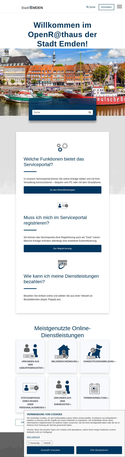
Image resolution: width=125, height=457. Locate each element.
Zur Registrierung (62, 248)
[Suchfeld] (60, 112)
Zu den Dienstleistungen (62, 190)
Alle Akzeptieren (99, 450)
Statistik (47, 443)
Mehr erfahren (33, 437)
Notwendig (34, 443)
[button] (90, 6)
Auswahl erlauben (50, 450)
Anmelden (106, 7)
